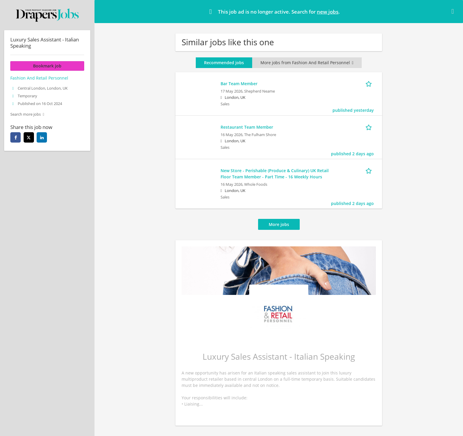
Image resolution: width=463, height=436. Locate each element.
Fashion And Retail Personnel (39, 78)
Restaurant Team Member (247, 127)
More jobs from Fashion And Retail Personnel (306, 62)
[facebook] (15, 137)
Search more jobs (25, 114)
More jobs (279, 224)
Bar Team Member (239, 83)
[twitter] (29, 137)
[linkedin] (42, 137)
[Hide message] (454, 11)
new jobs (327, 11)
